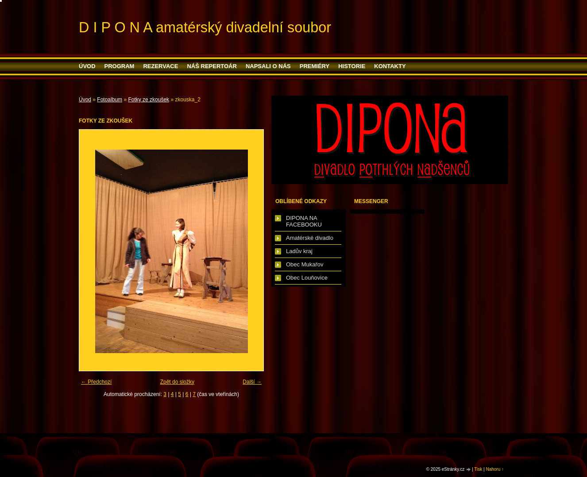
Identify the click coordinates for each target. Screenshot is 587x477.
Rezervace (160, 66)
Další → (252, 382)
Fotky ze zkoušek (148, 99)
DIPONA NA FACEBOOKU (304, 221)
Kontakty (389, 66)
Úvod (87, 66)
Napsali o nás (268, 66)
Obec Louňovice (307, 277)
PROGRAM (119, 66)
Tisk (478, 469)
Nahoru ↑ (495, 469)
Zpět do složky (177, 382)
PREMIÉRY (314, 66)
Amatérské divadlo (309, 238)
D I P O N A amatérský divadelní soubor (205, 27)
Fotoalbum (109, 99)
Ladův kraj (299, 251)
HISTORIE (351, 66)
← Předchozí (96, 382)
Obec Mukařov (305, 264)
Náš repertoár (211, 66)
